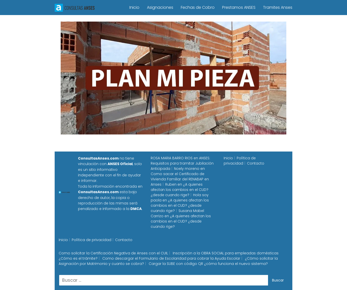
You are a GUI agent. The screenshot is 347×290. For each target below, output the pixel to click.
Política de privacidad (240, 161)
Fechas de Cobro (198, 7)
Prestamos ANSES (238, 7)
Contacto (255, 163)
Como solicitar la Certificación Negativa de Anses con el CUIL (113, 253)
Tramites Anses (277, 7)
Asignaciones (160, 7)
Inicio (134, 7)
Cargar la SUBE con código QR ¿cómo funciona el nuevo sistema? (208, 263)
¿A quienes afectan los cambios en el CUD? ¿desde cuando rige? (179, 189)
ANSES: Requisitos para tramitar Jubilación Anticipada (182, 163)
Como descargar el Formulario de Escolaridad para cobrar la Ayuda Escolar (171, 258)
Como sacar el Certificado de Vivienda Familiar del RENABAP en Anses (180, 179)
